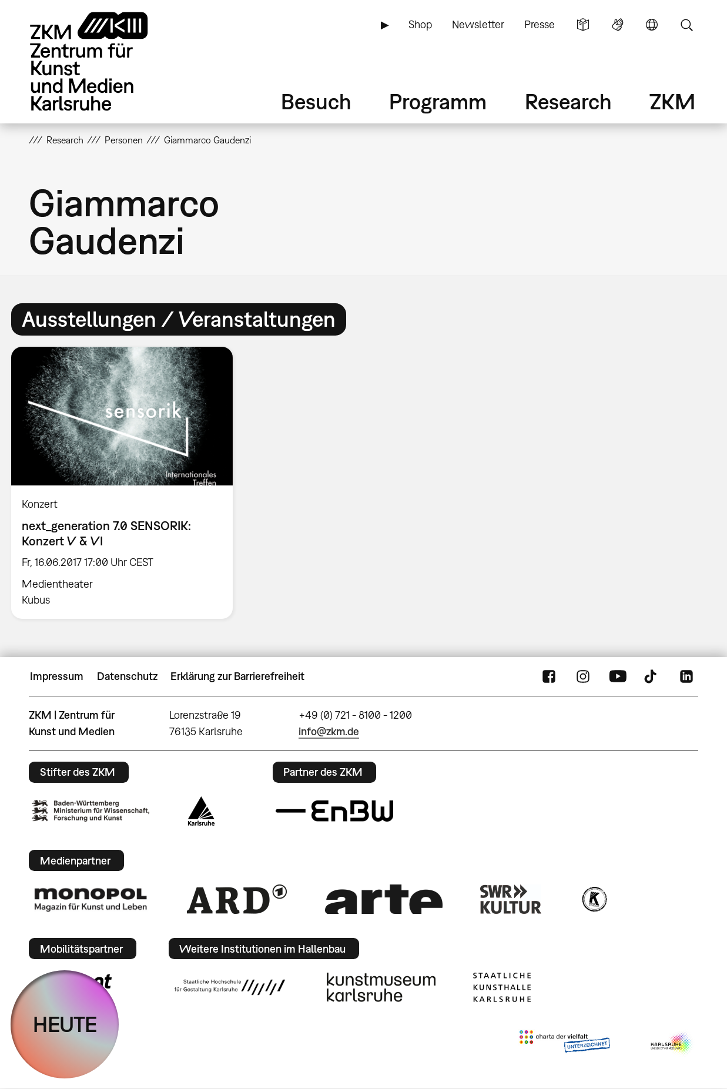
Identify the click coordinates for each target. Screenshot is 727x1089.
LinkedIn (686, 676)
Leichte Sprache (583, 25)
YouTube (617, 676)
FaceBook (549, 676)
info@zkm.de (329, 731)
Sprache (652, 25)
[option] (127, 483)
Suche (686, 25)
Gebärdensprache (617, 25)
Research (568, 101)
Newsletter (478, 24)
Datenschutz (127, 676)
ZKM (672, 101)
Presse (539, 24)
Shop (420, 24)
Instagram (583, 676)
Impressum (56, 676)
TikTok (652, 676)
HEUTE (65, 1024)
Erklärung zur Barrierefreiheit (237, 676)
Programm (438, 101)
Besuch (316, 101)
